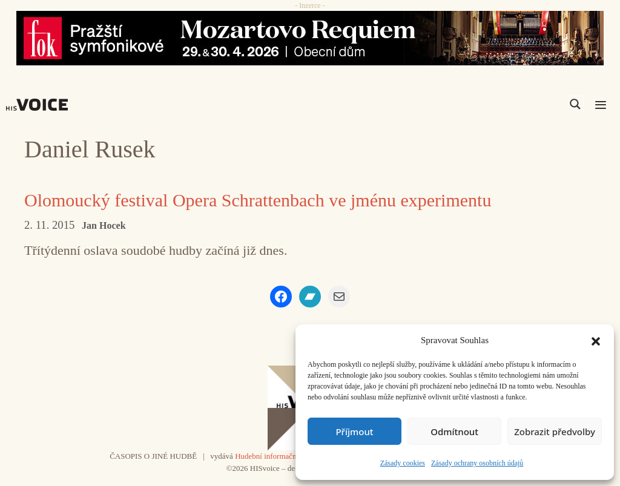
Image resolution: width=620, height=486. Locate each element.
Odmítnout (454, 431)
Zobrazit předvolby (554, 431)
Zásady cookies (402, 463)
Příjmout (354, 431)
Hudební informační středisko (282, 456)
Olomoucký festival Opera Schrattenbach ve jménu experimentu (257, 200)
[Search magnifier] (575, 104)
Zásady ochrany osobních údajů (477, 463)
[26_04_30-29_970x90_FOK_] (310, 38)
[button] (596, 340)
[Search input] (518, 104)
